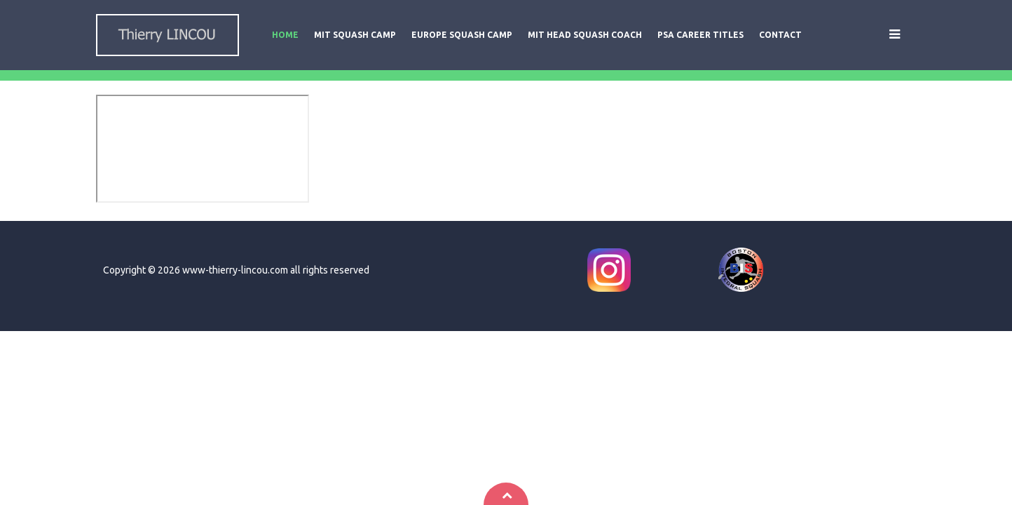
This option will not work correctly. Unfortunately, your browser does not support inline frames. (202, 149)
